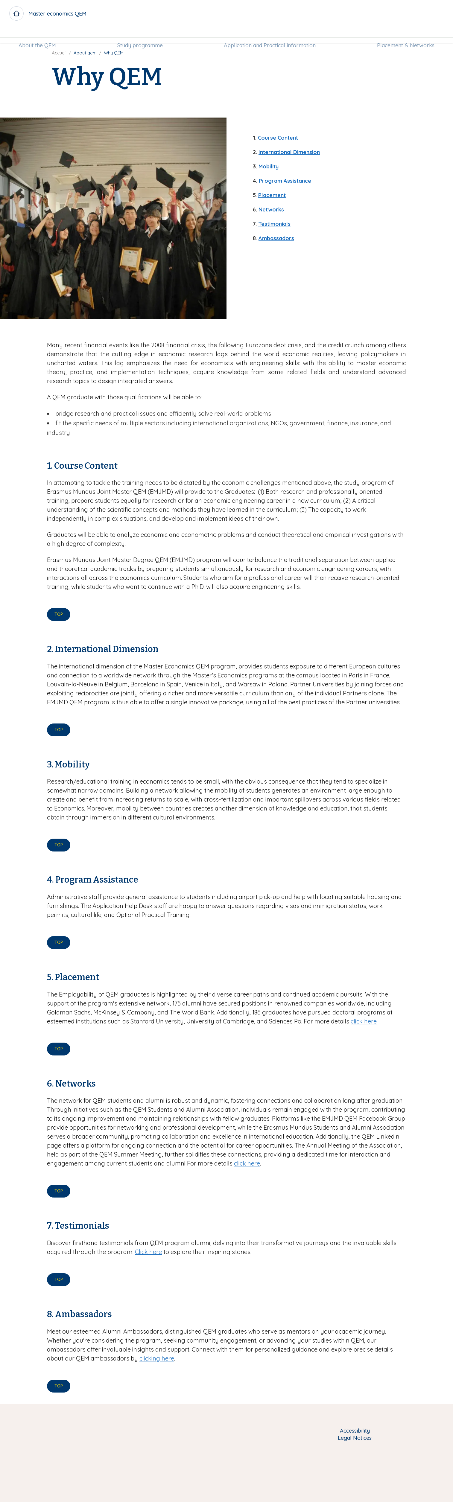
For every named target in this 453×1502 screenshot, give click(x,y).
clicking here (156, 1358)
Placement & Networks (405, 34)
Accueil (59, 53)
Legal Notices (355, 1438)
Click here (148, 1252)
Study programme (140, 34)
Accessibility (355, 1431)
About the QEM (38, 34)
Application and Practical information (269, 34)
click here (364, 1021)
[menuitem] (38, 35)
